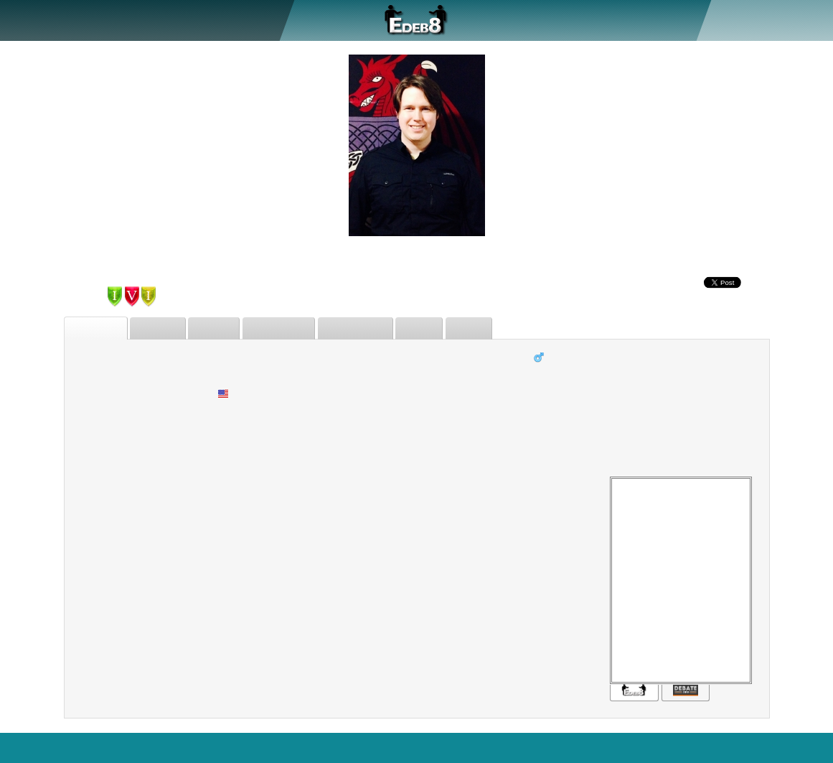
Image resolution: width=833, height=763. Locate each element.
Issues (434, 328)
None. (226, 429)
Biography (98, 328)
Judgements (289, 328)
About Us (77, 19)
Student (544, 375)
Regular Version (519, 747)
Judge (174, 19)
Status (486, 328)
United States (259, 393)
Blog (750, 747)
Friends (222, 328)
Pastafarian (552, 411)
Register (747, 19)
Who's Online (436, 747)
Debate (131, 19)
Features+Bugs (302, 747)
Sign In (794, 19)
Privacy (711, 747)
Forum (217, 19)
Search (238, 747)
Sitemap (663, 747)
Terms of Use (600, 747)
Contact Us (798, 747)
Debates (163, 328)
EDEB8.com (35, 747)
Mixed (227, 411)
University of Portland (577, 429)
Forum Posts (368, 328)
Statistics (370, 747)
